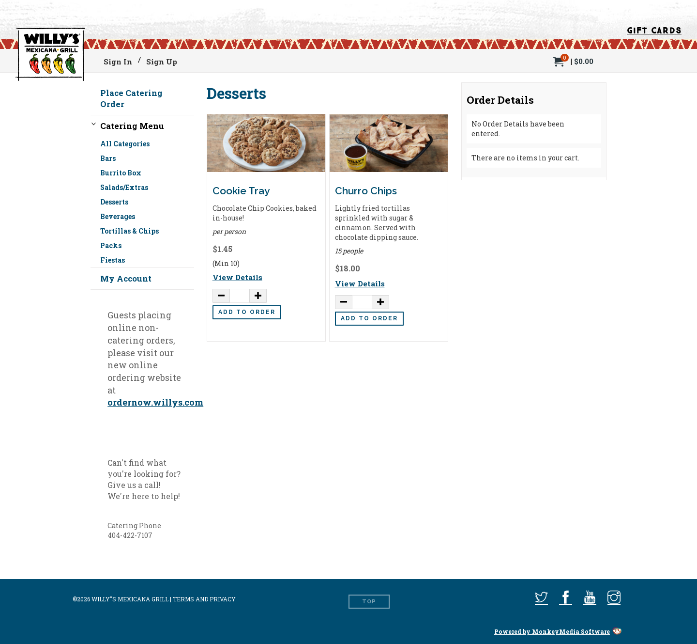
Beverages (117, 216)
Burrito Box (120, 172)
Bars (108, 158)
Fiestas (112, 260)
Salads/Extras (124, 187)
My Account (126, 278)
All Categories (125, 145)
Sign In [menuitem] (118, 61)
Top (369, 601)
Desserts (114, 201)
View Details (237, 277)
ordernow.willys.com (155, 402)
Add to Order (246, 312)
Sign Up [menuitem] (161, 61)
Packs (110, 245)
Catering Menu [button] (132, 125)
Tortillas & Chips (129, 231)
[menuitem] (573, 60)
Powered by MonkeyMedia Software (552, 631)
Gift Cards (654, 29)
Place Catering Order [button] (131, 98)
